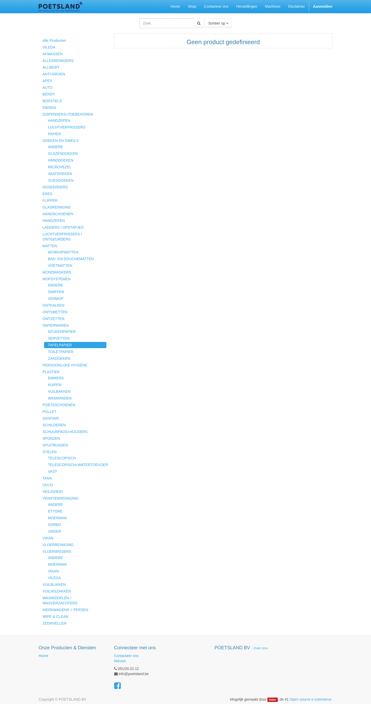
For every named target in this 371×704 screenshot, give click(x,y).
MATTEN (50, 246)
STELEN (49, 452)
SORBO (54, 525)
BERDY (49, 94)
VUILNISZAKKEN (57, 591)
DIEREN (49, 108)
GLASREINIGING (57, 207)
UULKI (48, 485)
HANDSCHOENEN (58, 214)
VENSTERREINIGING (60, 498)
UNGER (54, 531)
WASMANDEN (60, 398)
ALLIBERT (51, 67)
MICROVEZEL (59, 167)
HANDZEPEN (59, 120)
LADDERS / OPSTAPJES (63, 227)
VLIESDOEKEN (60, 180)
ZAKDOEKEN (59, 358)
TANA (47, 478)
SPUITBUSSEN (55, 445)
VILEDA (49, 47)
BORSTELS (52, 101)
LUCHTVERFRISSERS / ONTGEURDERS (62, 236)
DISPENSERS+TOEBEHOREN (68, 114)
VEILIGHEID (53, 492)
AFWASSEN (53, 54)
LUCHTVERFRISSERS (66, 127)
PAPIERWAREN (56, 325)
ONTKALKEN (53, 305)
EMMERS (56, 378)
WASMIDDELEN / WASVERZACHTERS (60, 600)
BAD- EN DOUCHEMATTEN (71, 259)
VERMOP (56, 299)
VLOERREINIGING (58, 545)
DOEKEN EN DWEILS (61, 141)
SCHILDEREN (54, 425)
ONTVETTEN (53, 319)
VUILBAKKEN (59, 391)
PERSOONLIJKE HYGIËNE (65, 365)
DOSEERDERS (55, 187)
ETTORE (55, 511)
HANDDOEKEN (60, 160)
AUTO (48, 87)
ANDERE (55, 147)
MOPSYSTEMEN (57, 279)
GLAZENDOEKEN (63, 153)
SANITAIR (51, 418)
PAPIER (54, 134)
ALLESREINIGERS (58, 61)
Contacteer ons (126, 656)
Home (43, 656)
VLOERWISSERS (57, 551)
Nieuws (120, 661)
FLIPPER (50, 200)
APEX (47, 81)
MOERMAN (57, 518)
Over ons (261, 648)
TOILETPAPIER (60, 352)
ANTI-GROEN (54, 74)
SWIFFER (56, 292)
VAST (52, 471)
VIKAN (48, 538)
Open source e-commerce (310, 699)
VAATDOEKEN (60, 174)
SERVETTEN (59, 338)
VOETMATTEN (60, 265)
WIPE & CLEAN (55, 616)
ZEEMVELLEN (54, 623)
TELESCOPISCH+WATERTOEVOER (77, 465)
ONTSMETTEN (55, 312)
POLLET (49, 412)
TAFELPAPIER (60, 345)
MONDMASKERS (57, 272)
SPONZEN (51, 438)
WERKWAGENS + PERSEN (65, 610)
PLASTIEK (51, 372)
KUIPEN (54, 385)
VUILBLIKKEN (54, 584)
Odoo (272, 699)
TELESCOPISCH (62, 458)
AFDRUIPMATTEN (63, 252)
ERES (47, 194)
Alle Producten (54, 40)
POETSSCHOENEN (59, 405)
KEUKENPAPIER (62, 332)
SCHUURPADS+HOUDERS (65, 432)
